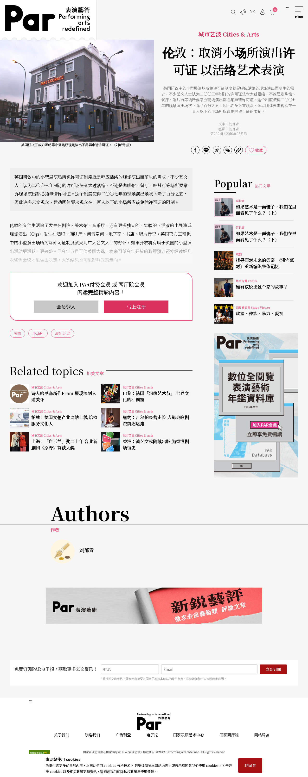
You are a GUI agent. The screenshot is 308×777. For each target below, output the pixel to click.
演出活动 (62, 333)
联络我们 (92, 735)
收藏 (259, 150)
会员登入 (66, 306)
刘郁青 (234, 123)
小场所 (38, 333)
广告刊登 (123, 735)
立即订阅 (273, 669)
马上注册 (136, 306)
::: (287, 8)
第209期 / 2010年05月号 (228, 133)
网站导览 (262, 735)
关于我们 (61, 735)
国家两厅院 (229, 735)
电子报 (152, 735)
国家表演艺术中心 (188, 735)
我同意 (250, 765)
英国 (17, 333)
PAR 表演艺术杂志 (154, 721)
